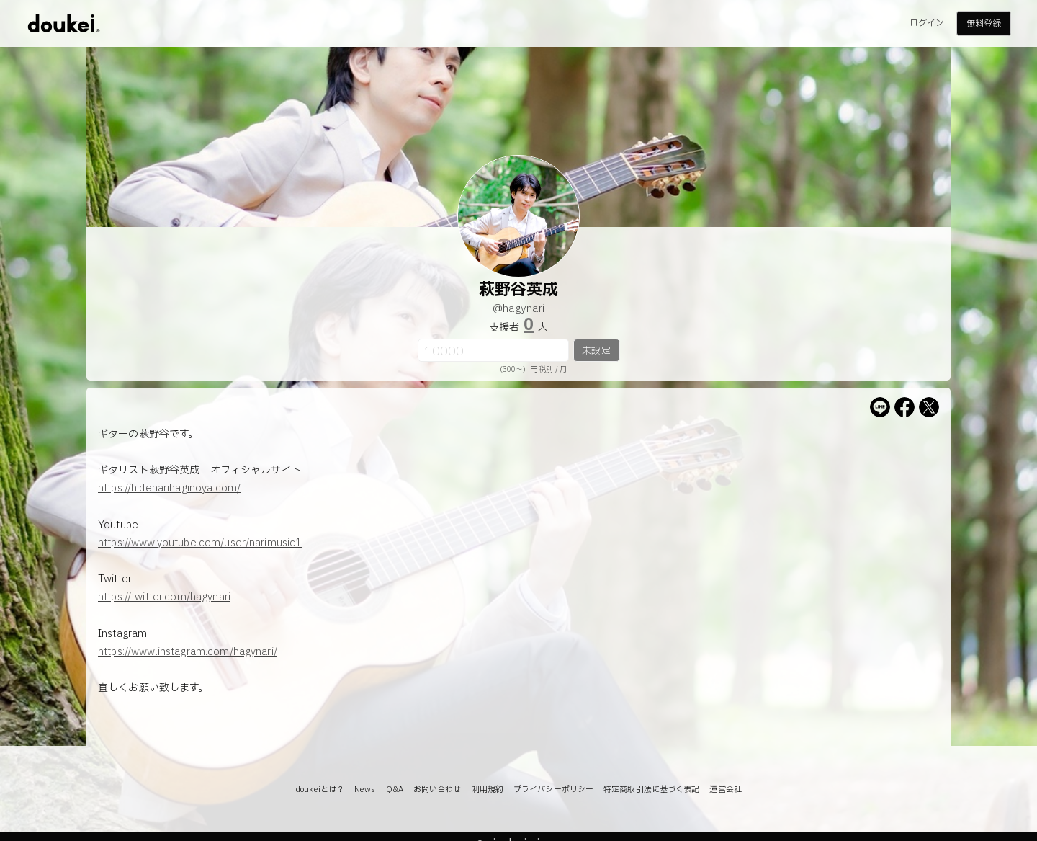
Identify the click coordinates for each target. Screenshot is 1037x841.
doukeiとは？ (319, 789)
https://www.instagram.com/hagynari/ (187, 651)
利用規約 (487, 789)
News (364, 789)
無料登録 (983, 23)
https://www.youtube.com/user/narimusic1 (200, 543)
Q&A (394, 789)
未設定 (596, 351)
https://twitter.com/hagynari (164, 597)
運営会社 (725, 789)
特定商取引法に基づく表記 (651, 789)
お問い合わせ (437, 789)
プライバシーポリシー (553, 789)
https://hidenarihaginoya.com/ (169, 488)
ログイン (927, 23)
